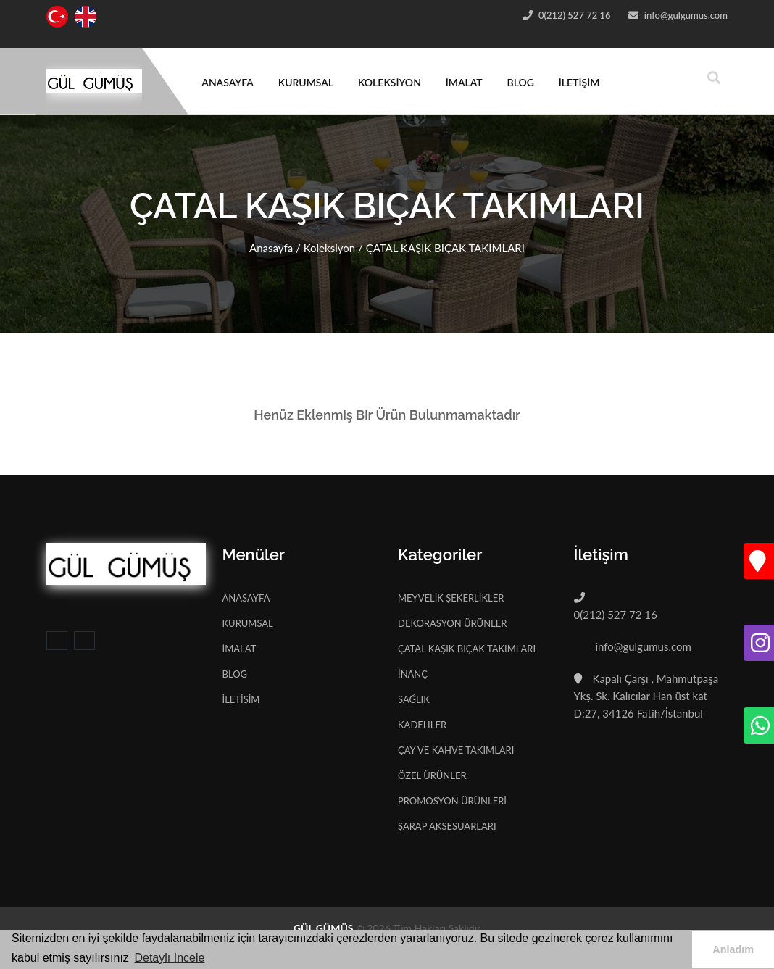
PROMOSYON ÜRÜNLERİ (452, 801)
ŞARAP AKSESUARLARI (447, 826)
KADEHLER (422, 725)
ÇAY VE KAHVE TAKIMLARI (456, 750)
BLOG (520, 82)
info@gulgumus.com (685, 15)
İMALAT (464, 82)
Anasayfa (271, 247)
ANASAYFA (227, 82)
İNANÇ (413, 674)
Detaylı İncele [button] (169, 958)
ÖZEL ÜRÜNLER (432, 775)
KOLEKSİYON (389, 82)
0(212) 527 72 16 (573, 15)
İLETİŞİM (579, 82)
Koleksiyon (329, 247)
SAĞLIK (414, 699)
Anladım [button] (733, 949)
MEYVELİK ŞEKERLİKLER (451, 598)
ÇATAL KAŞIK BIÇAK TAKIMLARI (467, 648)
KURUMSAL (305, 82)
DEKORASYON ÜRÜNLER (452, 623)
